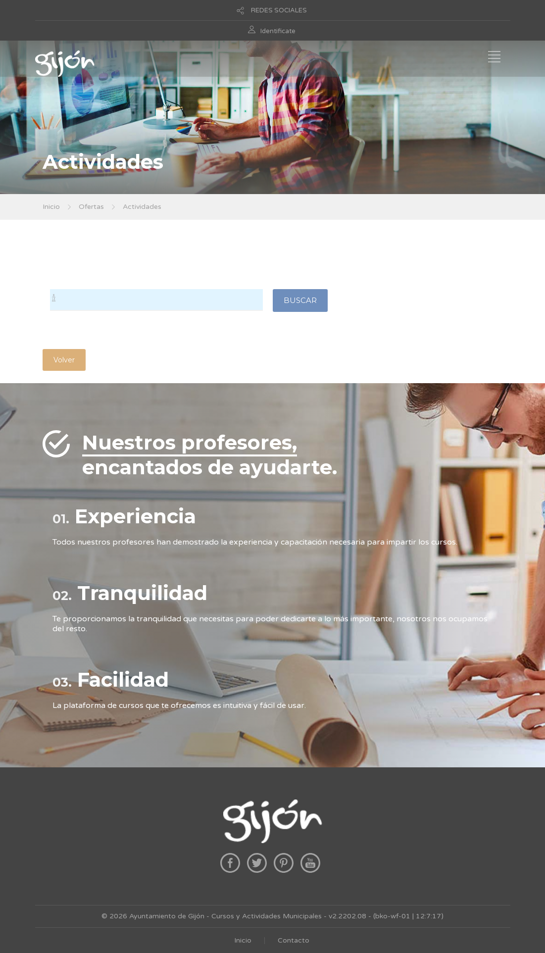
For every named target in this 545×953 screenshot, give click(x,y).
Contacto (293, 940)
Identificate (278, 31)
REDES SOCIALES (279, 10)
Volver (64, 359)
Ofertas (91, 206)
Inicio (51, 206)
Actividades (142, 206)
